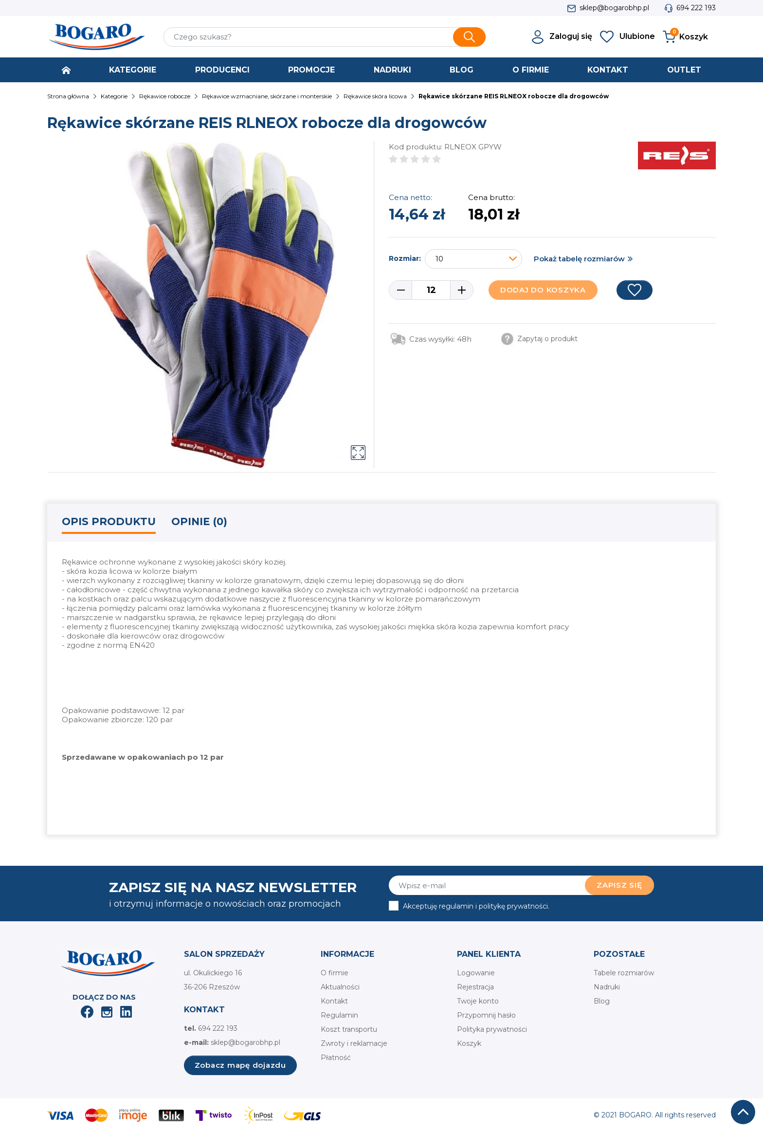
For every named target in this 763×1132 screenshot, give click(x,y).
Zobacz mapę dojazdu (240, 1065)
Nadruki (607, 987)
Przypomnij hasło (486, 1015)
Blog (602, 1001)
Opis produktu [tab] (109, 521)
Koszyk (469, 1043)
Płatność (336, 1057)
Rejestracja (475, 987)
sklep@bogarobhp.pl (614, 7)
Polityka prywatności (492, 1029)
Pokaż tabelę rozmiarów (579, 258)
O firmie (334, 972)
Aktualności (340, 987)
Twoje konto (478, 1001)
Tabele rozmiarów (624, 972)
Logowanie (476, 972)
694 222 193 (696, 7)
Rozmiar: (405, 258)
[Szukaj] (325, 37)
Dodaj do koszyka (543, 289)
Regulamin (339, 1015)
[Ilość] (431, 290)
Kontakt (334, 1001)
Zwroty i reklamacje (354, 1043)
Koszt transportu (349, 1029)
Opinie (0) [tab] (199, 521)
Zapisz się (619, 885)
